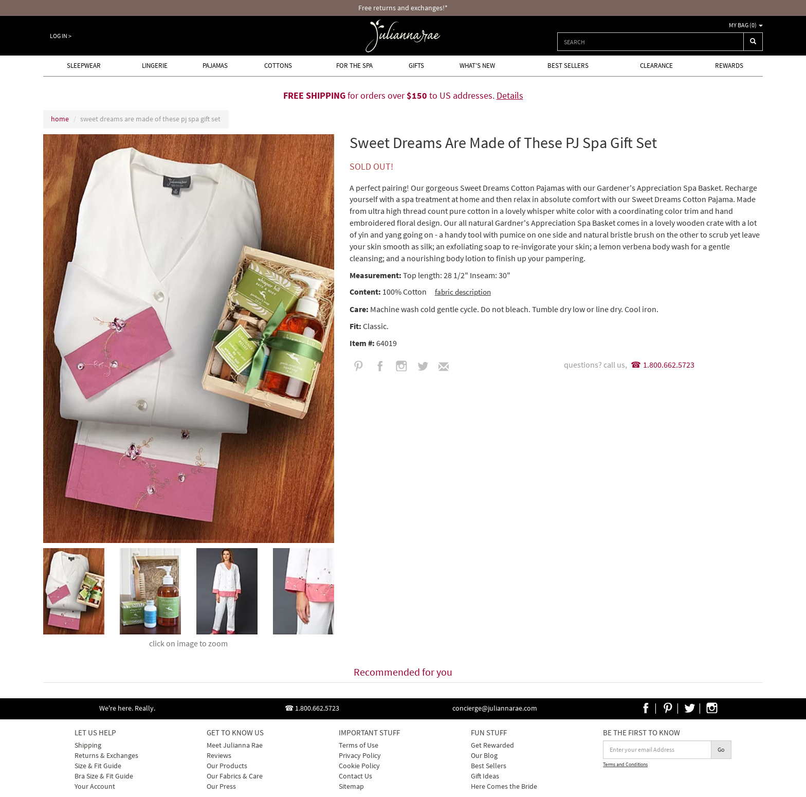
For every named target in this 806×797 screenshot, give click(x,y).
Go (721, 749)
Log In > (60, 36)
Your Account (95, 786)
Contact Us (355, 776)
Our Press (221, 786)
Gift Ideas (485, 776)
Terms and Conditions (625, 764)
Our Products (227, 765)
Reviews (219, 755)
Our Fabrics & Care (235, 776)
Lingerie (155, 65)
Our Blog (484, 755)
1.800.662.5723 (668, 364)
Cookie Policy (359, 765)
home (60, 118)
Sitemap (351, 786)
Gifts (416, 65)
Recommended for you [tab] (403, 671)
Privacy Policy (360, 755)
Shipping (88, 745)
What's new (477, 65)
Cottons (278, 65)
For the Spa (354, 65)
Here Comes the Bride (504, 786)
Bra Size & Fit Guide (104, 776)
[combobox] (650, 41)
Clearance (656, 65)
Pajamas (215, 65)
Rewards (729, 65)
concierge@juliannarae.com (494, 708)
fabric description (463, 292)
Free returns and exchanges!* (403, 7)
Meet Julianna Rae (235, 745)
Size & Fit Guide (98, 765)
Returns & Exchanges (106, 755)
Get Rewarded (492, 745)
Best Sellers (568, 65)
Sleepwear (84, 65)
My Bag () (746, 25)
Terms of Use (358, 745)
